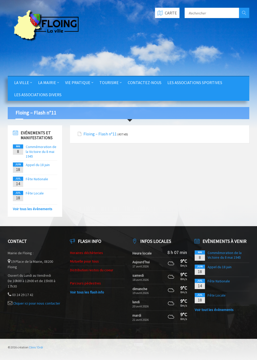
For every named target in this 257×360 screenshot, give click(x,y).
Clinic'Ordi (36, 347)
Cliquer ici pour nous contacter (36, 303)
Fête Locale (35, 193)
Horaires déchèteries (86, 252)
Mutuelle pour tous (84, 261)
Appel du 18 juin (38, 164)
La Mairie (47, 82)
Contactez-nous (144, 82)
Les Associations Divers (38, 94)
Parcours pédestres (85, 283)
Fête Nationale (37, 179)
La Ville (21, 82)
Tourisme (109, 82)
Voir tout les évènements (214, 309)
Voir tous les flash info (87, 292)
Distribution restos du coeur (91, 270)
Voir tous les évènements (32, 209)
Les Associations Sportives (194, 82)
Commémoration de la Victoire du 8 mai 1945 (41, 151)
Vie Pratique (77, 82)
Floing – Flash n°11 (100, 134)
